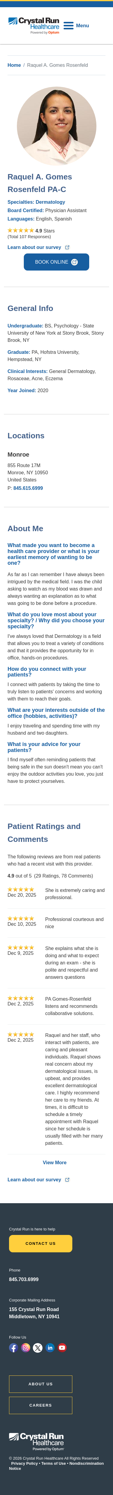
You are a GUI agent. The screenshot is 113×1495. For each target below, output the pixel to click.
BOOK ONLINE (56, 262)
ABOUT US (41, 1384)
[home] (34, 25)
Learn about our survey (39, 247)
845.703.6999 (24, 1279)
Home (14, 65)
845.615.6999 (28, 488)
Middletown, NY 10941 (34, 1316)
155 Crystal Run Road (34, 1309)
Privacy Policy (24, 1463)
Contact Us (41, 1243)
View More (55, 1162)
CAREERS (41, 1405)
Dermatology (50, 202)
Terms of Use (53, 1463)
